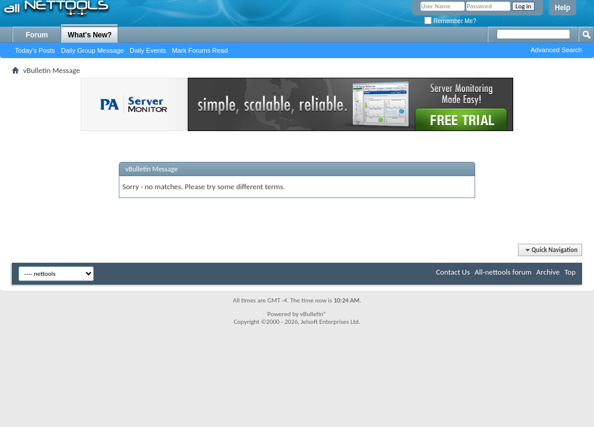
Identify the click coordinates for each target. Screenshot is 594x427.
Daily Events (147, 50)
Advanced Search (556, 49)
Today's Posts (35, 50)
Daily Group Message (92, 50)
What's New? (90, 35)
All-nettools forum (503, 271)
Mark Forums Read (200, 50)
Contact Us (453, 271)
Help (562, 8)
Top (570, 271)
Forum (37, 35)
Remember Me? (450, 21)
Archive (548, 271)
